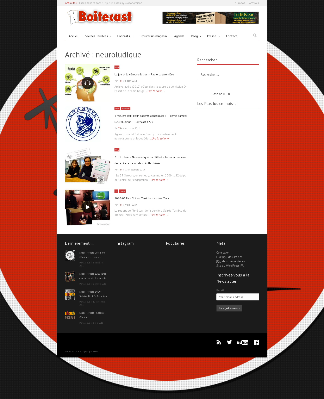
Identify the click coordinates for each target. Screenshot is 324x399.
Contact (231, 36)
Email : (220, 319)
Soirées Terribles (97, 37)
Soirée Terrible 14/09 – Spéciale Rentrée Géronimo (93, 333)
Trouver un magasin (153, 36)
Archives (254, 3)
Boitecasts (128, 112)
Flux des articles (229, 285)
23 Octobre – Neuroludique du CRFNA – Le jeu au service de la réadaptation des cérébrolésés (150, 177)
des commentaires (230, 290)
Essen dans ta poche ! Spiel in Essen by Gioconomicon (110, 3)
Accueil (74, 36)
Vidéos (123, 215)
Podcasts (124, 37)
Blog (195, 37)
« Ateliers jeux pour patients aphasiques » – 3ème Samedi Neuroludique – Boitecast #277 (142, 126)
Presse (212, 37)
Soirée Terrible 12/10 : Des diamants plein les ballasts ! (93, 311)
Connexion (222, 281)
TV (116, 215)
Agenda (179, 36)
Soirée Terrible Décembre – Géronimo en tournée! (93, 285)
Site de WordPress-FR (230, 294)
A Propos (240, 3)
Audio (118, 112)
